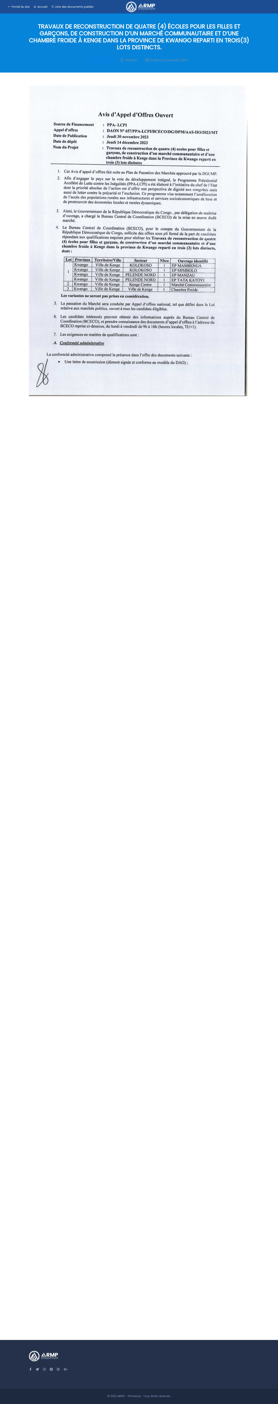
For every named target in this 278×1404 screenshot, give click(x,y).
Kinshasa (131, 60)
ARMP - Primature (130, 1396)
